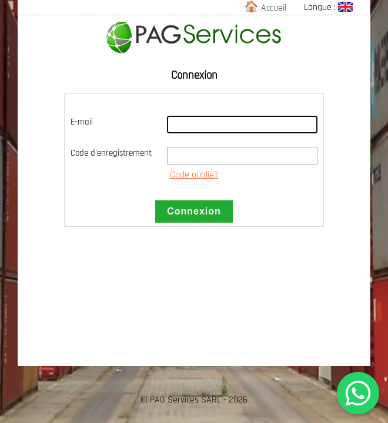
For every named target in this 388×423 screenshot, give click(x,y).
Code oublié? (194, 175)
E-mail (82, 121)
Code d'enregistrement (111, 153)
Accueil (266, 8)
